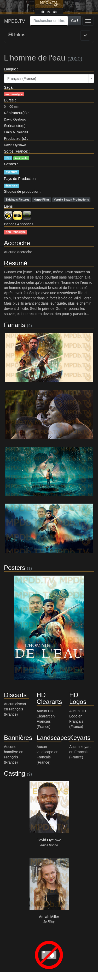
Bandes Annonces (18, 224)
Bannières (18, 737)
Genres (10, 164)
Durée (9, 100)
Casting (14, 773)
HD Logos (77, 698)
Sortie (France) (16, 151)
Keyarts (79, 737)
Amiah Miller (49, 917)
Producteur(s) (15, 138)
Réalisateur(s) (15, 113)
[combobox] (49, 21)
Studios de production (21, 191)
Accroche (17, 242)
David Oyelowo (15, 119)
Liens (8, 206)
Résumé (15, 263)
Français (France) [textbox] (21, 78)
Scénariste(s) (14, 126)
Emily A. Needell (16, 132)
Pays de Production (20, 179)
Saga (8, 87)
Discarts (15, 694)
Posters (14, 567)
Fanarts (14, 324)
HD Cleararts (49, 698)
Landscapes (53, 737)
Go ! (74, 21)
